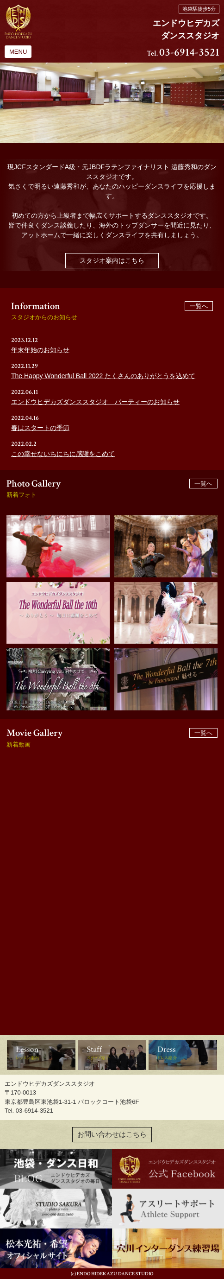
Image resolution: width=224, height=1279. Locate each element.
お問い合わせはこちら (112, 1134)
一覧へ (199, 306)
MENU (18, 51)
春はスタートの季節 (40, 427)
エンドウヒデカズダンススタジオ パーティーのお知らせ (95, 401)
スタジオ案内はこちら (112, 260)
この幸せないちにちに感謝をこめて (63, 453)
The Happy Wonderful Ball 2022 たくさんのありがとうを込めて (103, 376)
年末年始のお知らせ (40, 350)
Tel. (183, 53)
